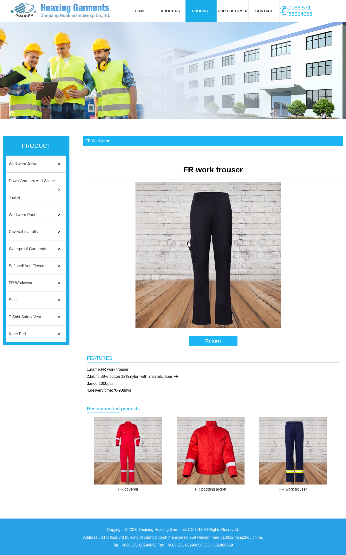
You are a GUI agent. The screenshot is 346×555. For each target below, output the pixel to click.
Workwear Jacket (23, 164)
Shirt (13, 300)
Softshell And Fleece (26, 266)
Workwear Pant (22, 215)
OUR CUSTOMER (232, 11)
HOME (140, 11)
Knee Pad (17, 334)
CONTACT (264, 11)
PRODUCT (201, 11)
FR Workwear (21, 283)
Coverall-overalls (23, 232)
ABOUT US (170, 11)
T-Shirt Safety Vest (25, 317)
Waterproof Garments (27, 249)
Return (213, 341)
